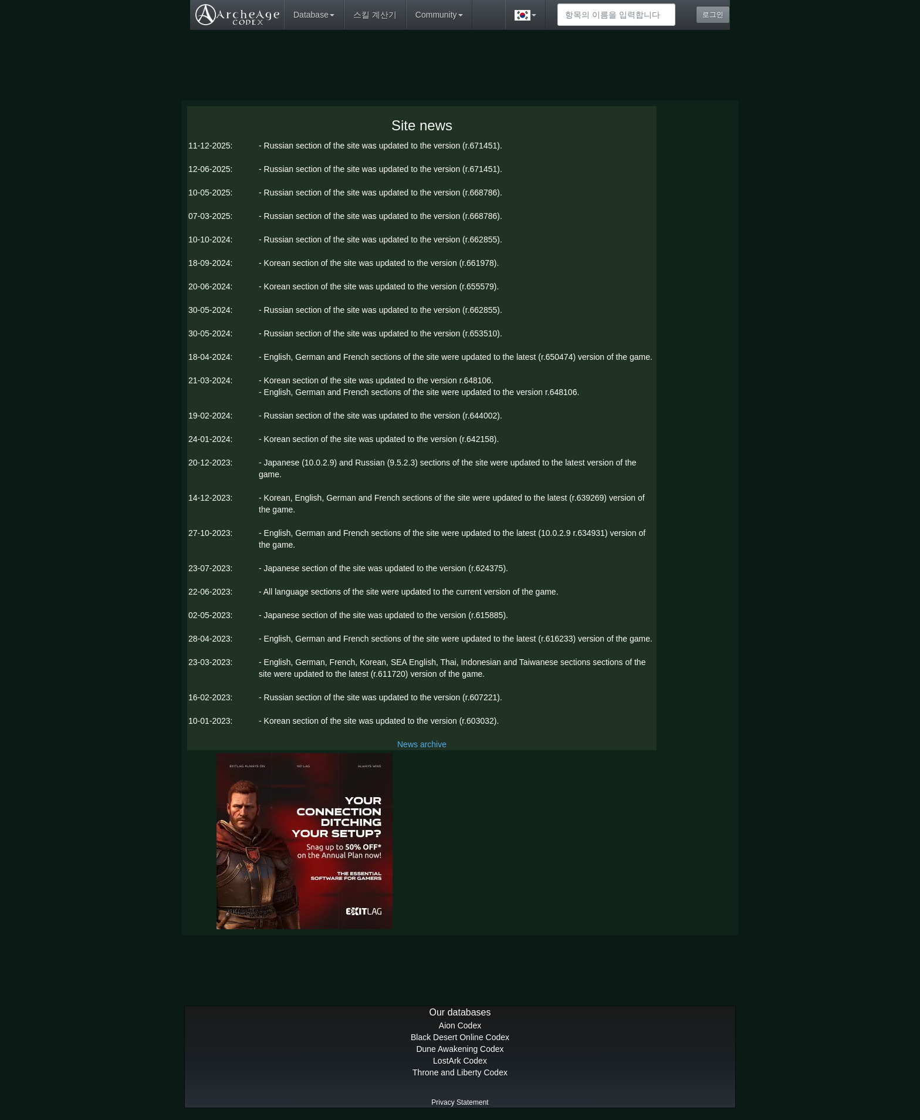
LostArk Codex (460, 1060)
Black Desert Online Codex (460, 1037)
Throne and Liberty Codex (460, 1072)
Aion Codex (460, 1025)
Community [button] (439, 14)
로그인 (712, 15)
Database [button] (313, 14)
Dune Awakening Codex (459, 1049)
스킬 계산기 (375, 14)
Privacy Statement (459, 1102)
